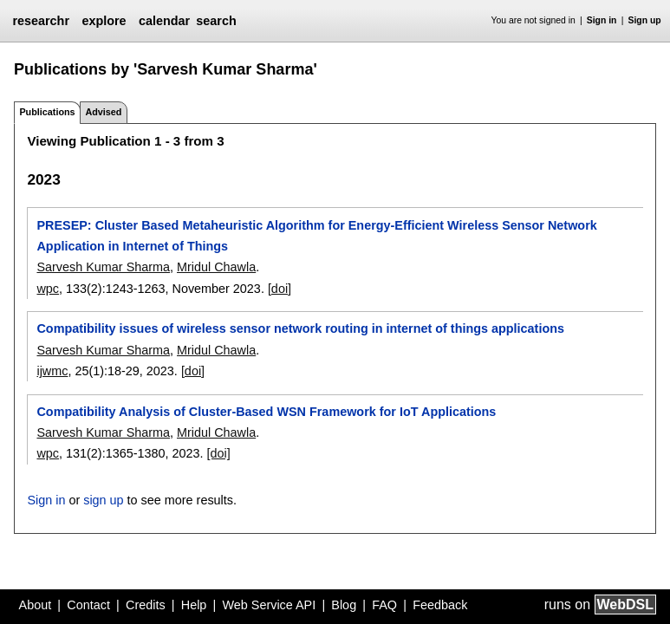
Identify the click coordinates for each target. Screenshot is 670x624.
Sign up (644, 20)
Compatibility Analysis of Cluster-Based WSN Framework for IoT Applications (266, 412)
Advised (103, 112)
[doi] (279, 289)
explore (103, 21)
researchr (40, 21)
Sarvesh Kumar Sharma (103, 267)
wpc (47, 289)
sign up (103, 500)
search (216, 21)
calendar (164, 21)
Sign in (602, 20)
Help (194, 605)
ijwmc (52, 371)
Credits (146, 605)
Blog (343, 605)
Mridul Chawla (216, 267)
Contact (88, 605)
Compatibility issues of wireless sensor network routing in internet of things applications (300, 328)
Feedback (440, 605)
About (35, 605)
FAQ (384, 605)
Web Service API (268, 605)
